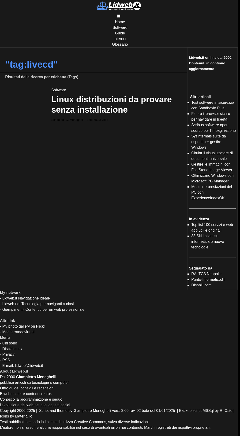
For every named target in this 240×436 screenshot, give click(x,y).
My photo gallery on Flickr (23, 326)
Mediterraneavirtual (18, 332)
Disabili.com (201, 285)
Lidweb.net (11, 304)
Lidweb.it (9, 298)
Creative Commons (90, 422)
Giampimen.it (13, 309)
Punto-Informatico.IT (208, 279)
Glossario (120, 44)
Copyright (8, 411)
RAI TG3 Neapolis (206, 274)
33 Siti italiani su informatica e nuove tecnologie (207, 241)
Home (120, 22)
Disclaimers (12, 349)
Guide (120, 33)
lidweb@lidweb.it (29, 366)
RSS (6, 360)
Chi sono (9, 343)
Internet (120, 39)
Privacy (8, 354)
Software (119, 28)
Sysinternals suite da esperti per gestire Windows (208, 141)
